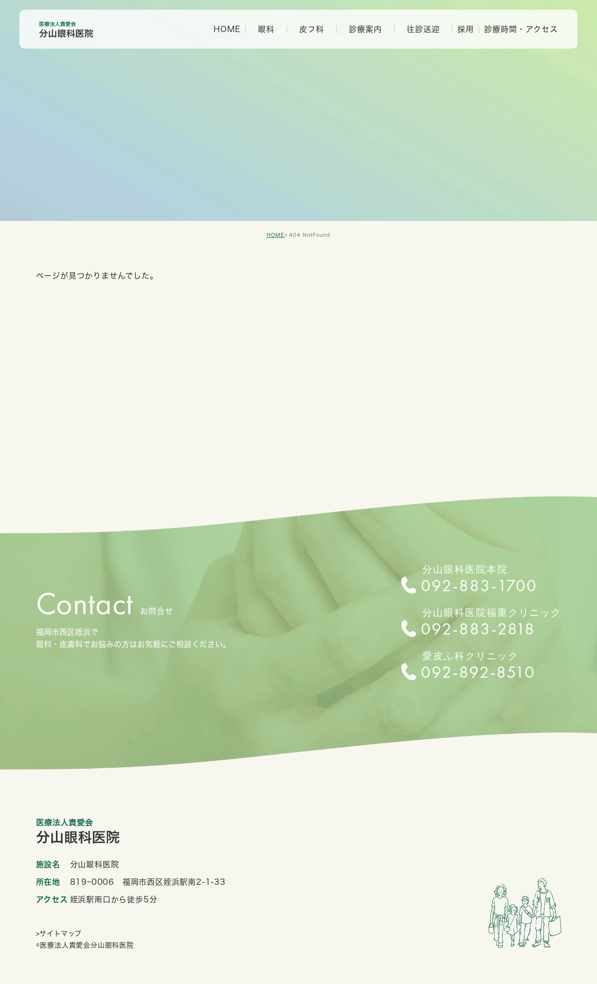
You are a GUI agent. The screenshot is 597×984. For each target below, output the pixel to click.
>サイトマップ (59, 933)
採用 (465, 29)
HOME (227, 29)
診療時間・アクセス (521, 29)
